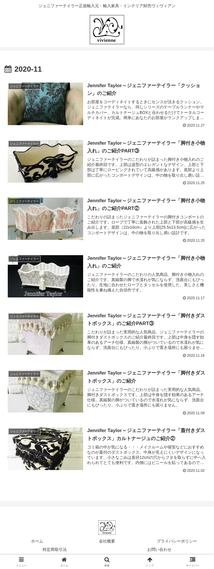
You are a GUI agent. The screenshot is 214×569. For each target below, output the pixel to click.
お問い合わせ (159, 550)
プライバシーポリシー (177, 542)
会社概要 (107, 542)
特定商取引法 (55, 550)
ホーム (37, 542)
